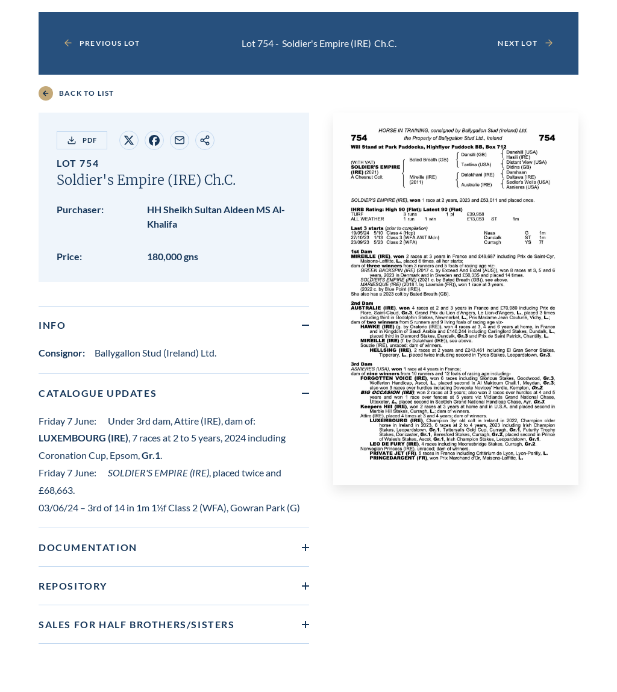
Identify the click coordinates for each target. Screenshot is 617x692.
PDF (82, 140)
